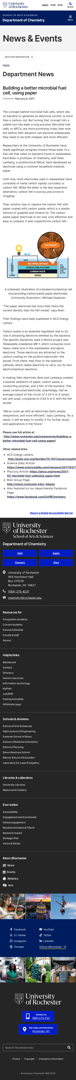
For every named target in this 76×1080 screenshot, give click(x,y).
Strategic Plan (11, 838)
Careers (20, 562)
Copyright (29, 1058)
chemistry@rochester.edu (25, 598)
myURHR (8, 693)
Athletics (10, 878)
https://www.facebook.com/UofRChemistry (36, 497)
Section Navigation (19, 57)
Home (6, 65)
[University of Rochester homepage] (15, 5)
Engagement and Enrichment (19, 817)
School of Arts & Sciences (20, 15)
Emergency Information (51, 1058)
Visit (53, 4)
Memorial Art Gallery (14, 790)
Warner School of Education (19, 757)
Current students (13, 624)
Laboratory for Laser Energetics (21, 762)
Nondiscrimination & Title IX (19, 827)
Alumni (7, 640)
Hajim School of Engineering (19, 731)
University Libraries (14, 784)
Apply (45, 4)
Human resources (13, 678)
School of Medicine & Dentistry (20, 741)
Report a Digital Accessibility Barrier (51, 512)
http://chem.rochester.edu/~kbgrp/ (31, 484)
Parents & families (13, 629)
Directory (8, 672)
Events (9, 872)
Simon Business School (16, 752)
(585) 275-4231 (18, 591)
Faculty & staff (11, 635)
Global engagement (14, 822)
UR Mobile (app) (12, 704)
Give (60, 4)
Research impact (12, 833)
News (8, 865)
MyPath (7, 688)
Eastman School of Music (17, 736)
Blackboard (9, 662)
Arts (8, 885)
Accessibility (10, 812)
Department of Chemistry (24, 20)
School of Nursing (13, 747)
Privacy (16, 1058)
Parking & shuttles (13, 699)
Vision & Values (11, 843)
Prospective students (15, 619)
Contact (7, 667)
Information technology (16, 683)
